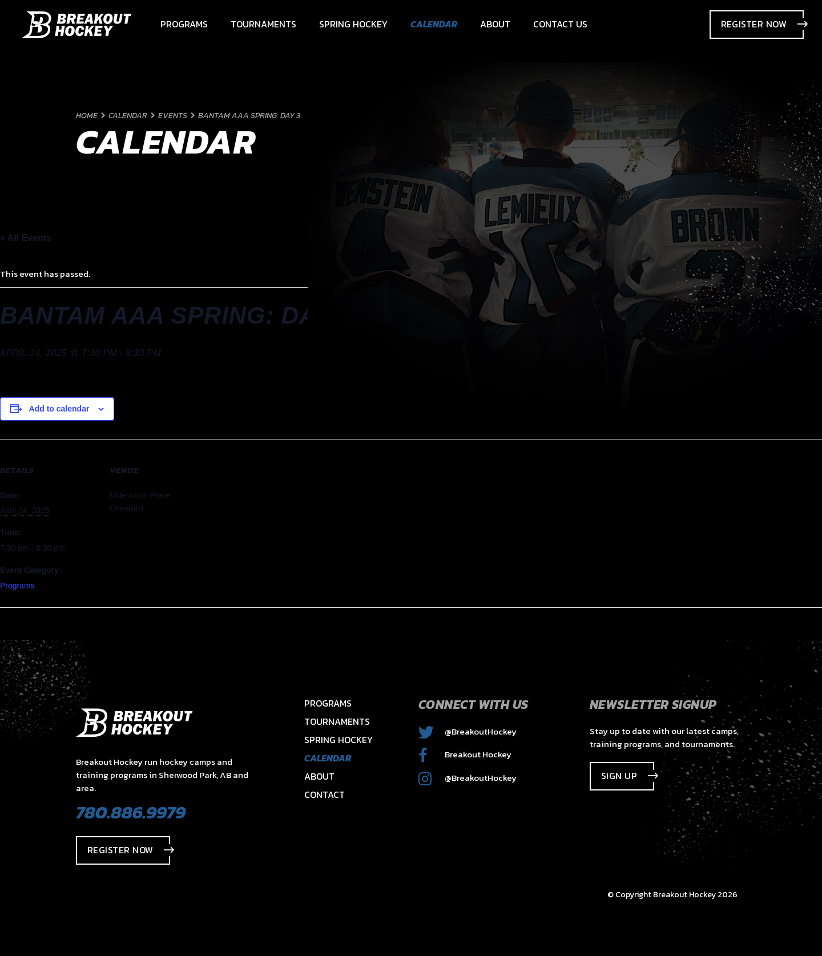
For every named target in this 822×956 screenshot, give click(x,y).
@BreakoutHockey (467, 731)
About (319, 776)
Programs (17, 585)
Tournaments (337, 721)
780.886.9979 (131, 812)
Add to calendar (59, 408)
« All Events (25, 238)
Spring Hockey (338, 739)
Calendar (327, 758)
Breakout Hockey (464, 754)
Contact (324, 794)
